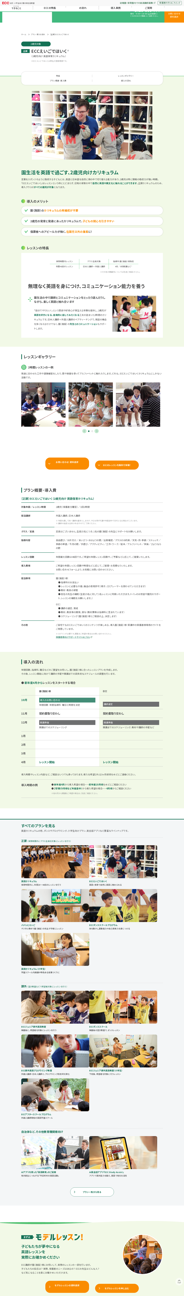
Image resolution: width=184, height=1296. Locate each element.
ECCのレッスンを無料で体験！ (117, 454)
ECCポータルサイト (101, 1284)
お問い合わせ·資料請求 (67, 454)
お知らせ (26, 1265)
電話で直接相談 (135, 1197)
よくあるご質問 (148, 24)
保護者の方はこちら (169, 2)
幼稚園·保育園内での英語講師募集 (148, 1284)
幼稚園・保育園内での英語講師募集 (137, 2)
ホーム (23, 31)
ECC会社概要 (83, 1284)
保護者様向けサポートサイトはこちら (75, 627)
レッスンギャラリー (75, 73)
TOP (179, 1290)
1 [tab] (88, 424)
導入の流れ (143, 73)
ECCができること (30, 1260)
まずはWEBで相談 (92, 1197)
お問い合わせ (152, 1266)
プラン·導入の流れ (82, 24)
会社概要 (150, 1261)
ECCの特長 (49, 24)
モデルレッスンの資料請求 (67, 1119)
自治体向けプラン (89, 1269)
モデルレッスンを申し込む (117, 1119)
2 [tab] (92, 424)
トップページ (28, 1256)
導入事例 (115, 24)
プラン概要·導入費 (109, 73)
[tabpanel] (43, 397)
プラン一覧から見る (92, 1025)
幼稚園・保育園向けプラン (92, 1265)
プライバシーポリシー (122, 1284)
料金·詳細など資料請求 (48, 1197)
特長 (41, 73)
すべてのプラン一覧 (90, 1260)
